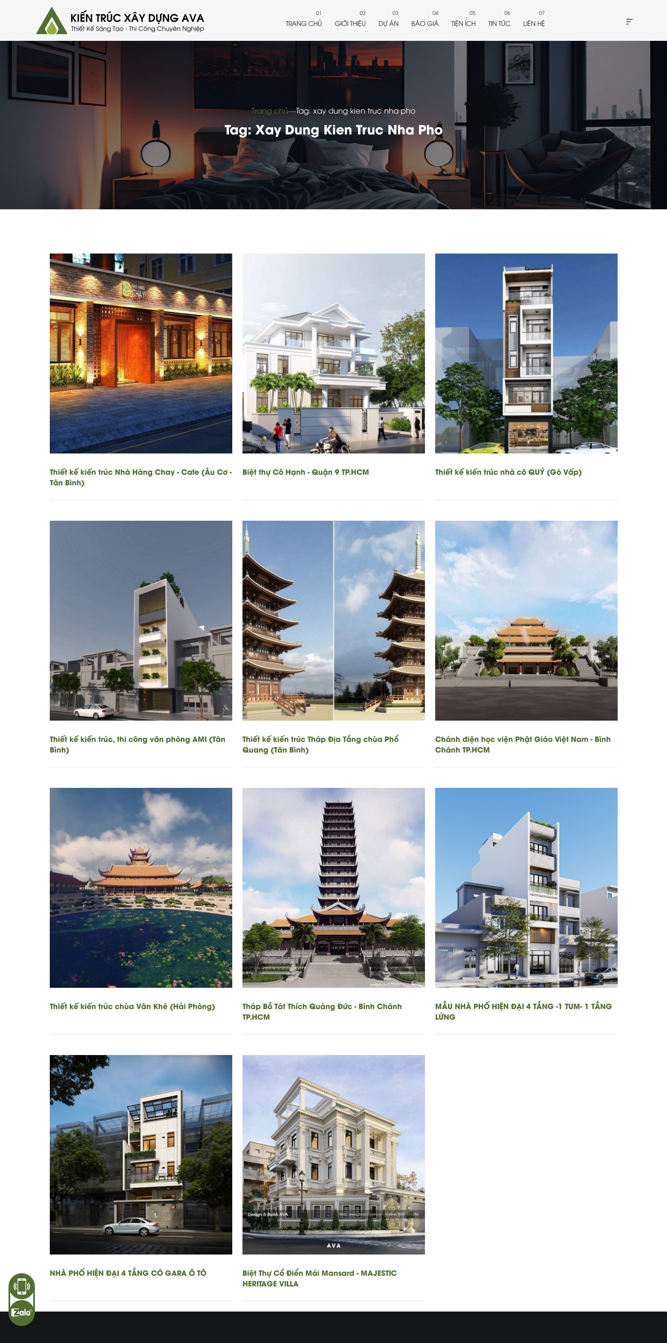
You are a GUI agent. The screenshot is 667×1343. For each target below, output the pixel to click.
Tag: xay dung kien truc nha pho (356, 110)
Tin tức (499, 23)
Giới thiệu (350, 23)
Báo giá (425, 23)
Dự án (389, 23)
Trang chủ (304, 23)
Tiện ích (463, 23)
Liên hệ (534, 23)
